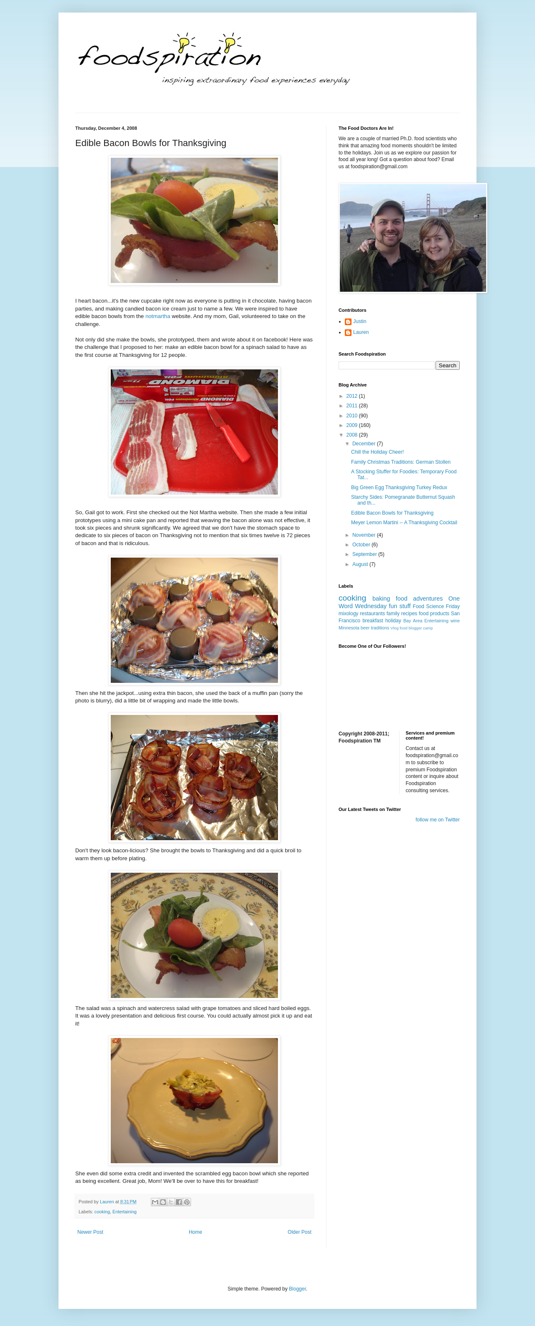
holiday (393, 621)
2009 (352, 425)
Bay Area (413, 620)
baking (381, 598)
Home (195, 1232)
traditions (380, 627)
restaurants (372, 613)
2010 (352, 416)
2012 (352, 396)
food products (434, 613)
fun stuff (399, 606)
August (360, 564)
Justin (359, 321)
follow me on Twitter (437, 820)
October (362, 545)
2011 (352, 406)
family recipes (402, 613)
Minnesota (349, 627)
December (364, 444)
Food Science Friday (436, 606)
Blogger (297, 1289)
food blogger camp (416, 628)
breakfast (372, 621)
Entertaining (124, 1211)
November (364, 535)
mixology (348, 613)
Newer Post (90, 1232)
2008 (352, 435)
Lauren (361, 332)
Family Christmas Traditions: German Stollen (401, 462)
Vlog (394, 628)
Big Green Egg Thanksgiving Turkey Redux (399, 487)
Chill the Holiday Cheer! (377, 452)
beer (365, 627)
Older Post (299, 1232)
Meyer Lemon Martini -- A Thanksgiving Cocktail (404, 522)
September (365, 554)
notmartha (157, 316)
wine (455, 620)
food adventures (419, 598)
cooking (102, 1211)
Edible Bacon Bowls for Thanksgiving (392, 513)
